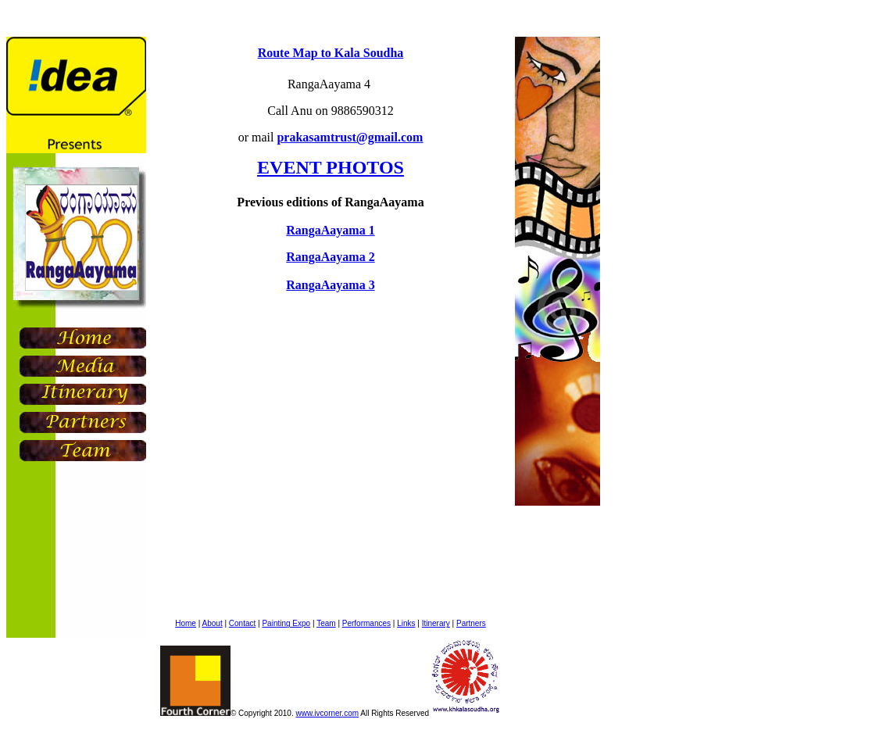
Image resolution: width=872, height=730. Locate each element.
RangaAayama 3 (330, 285)
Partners (471, 623)
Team (325, 623)
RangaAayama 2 (330, 256)
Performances (366, 623)
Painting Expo (286, 623)
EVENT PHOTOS (330, 167)
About (212, 623)
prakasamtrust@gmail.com (350, 137)
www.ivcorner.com (327, 713)
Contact (242, 623)
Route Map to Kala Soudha (331, 52)
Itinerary (436, 623)
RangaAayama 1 (330, 230)
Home (185, 623)
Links (406, 623)
